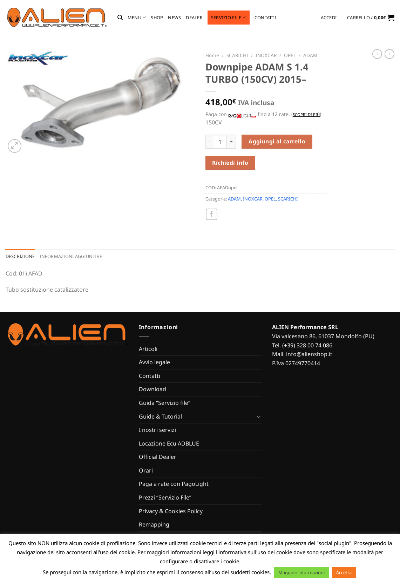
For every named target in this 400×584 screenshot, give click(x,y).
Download (152, 389)
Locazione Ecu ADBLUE (169, 443)
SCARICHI (237, 55)
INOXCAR (266, 55)
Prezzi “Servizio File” (165, 497)
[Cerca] (120, 17)
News (174, 17)
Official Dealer (157, 457)
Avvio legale (154, 362)
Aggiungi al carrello (277, 141)
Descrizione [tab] (20, 256)
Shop (157, 17)
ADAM (310, 55)
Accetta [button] (344, 572)
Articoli (148, 349)
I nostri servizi (157, 430)
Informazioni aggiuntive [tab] (71, 256)
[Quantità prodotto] (220, 142)
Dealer (194, 17)
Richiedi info (230, 163)
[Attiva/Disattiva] (259, 416)
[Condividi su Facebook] (211, 214)
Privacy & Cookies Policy (171, 511)
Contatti (265, 17)
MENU (137, 17)
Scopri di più (306, 114)
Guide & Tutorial (160, 416)
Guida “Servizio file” (164, 403)
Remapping (154, 524)
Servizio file (228, 17)
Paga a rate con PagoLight (174, 484)
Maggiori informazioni (301, 572)
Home (212, 55)
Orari (146, 470)
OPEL (290, 55)
